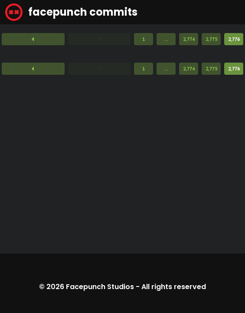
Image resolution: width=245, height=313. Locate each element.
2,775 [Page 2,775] (211, 39)
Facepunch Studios (100, 287)
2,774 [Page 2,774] (189, 39)
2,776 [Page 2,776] (234, 39)
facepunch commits (71, 12)
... (166, 39)
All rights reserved (173, 287)
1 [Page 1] (143, 39)
